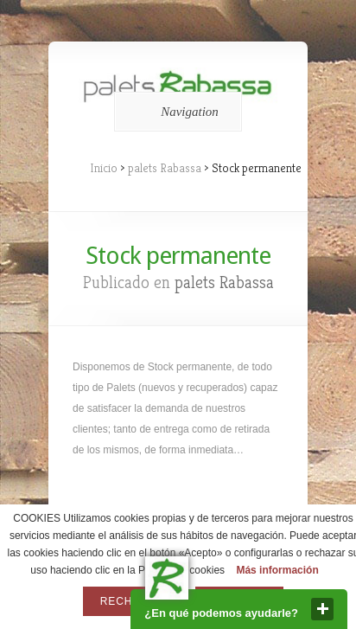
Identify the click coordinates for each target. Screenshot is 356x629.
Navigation (175, 112)
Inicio (104, 168)
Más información (277, 570)
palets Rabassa (164, 168)
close (322, 609)
